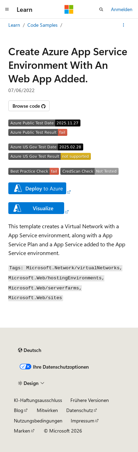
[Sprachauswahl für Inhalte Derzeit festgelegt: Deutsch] (29, 350)
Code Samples (42, 25)
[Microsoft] (69, 9)
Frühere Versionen (89, 400)
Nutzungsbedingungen (38, 420)
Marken (22, 430)
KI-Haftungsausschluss (38, 400)
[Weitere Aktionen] (124, 25)
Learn (14, 25)
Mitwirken (47, 410)
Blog (18, 410)
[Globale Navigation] (7, 9)
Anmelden (121, 9)
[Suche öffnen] (101, 9)
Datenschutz (79, 410)
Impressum (82, 420)
